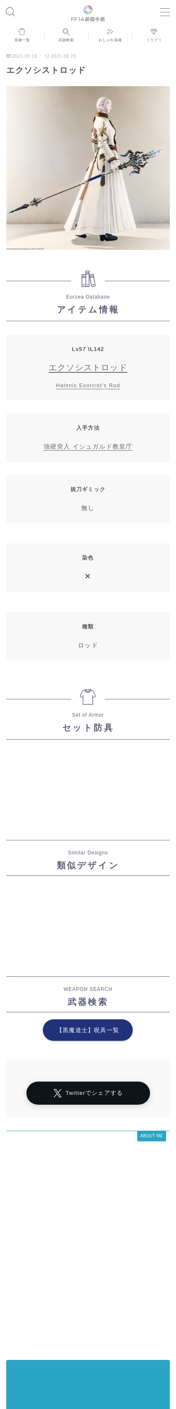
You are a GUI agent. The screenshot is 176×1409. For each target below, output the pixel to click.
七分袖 (95, 1319)
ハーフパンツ (149, 1319)
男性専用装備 (149, 1344)
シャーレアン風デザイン (133, 1300)
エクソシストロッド (88, 367)
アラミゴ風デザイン (45, 1313)
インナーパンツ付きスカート (45, 1319)
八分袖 (37, 1325)
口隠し (85, 1331)
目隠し (156, 1331)
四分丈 (146, 1313)
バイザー (113, 1344)
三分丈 (118, 1350)
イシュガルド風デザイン (40, 1331)
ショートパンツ (29, 1344)
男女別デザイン (120, 1331)
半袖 (118, 1319)
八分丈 (37, 1338)
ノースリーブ (96, 1307)
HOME (14, 1282)
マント (37, 1307)
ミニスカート (151, 1350)
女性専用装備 (114, 1313)
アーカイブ (24, 1245)
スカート (65, 1338)
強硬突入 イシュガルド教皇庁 (88, 446)
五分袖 (139, 1338)
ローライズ (133, 1307)
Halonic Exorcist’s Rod (88, 385)
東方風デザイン (72, 1325)
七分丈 (139, 1325)
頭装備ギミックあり (37, 1350)
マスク (62, 1307)
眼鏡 (83, 1313)
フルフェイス (85, 1350)
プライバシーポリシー (70, 1300)
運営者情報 (22, 1300)
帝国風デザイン (75, 1344)
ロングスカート (103, 1338)
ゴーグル (111, 1325)
